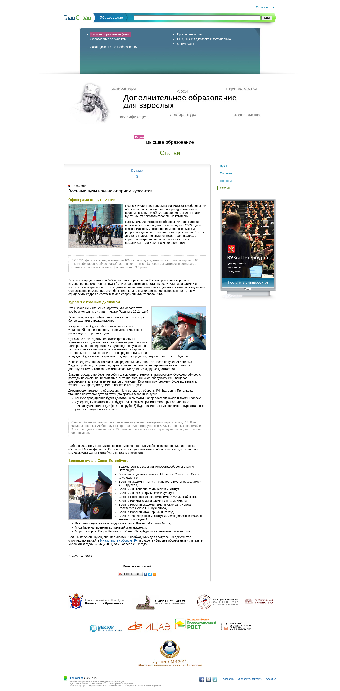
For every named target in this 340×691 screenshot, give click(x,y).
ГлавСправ (76, 677)
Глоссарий (228, 679)
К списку (137, 170)
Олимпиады (185, 43)
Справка (226, 173)
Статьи (225, 188)
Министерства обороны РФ (119, 540)
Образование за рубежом (108, 39)
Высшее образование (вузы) (110, 34)
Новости (226, 180)
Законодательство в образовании (114, 46)
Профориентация (189, 34)
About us (271, 679)
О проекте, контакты (250, 679)
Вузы (223, 166)
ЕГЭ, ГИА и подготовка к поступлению (204, 39)
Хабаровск (263, 7)
